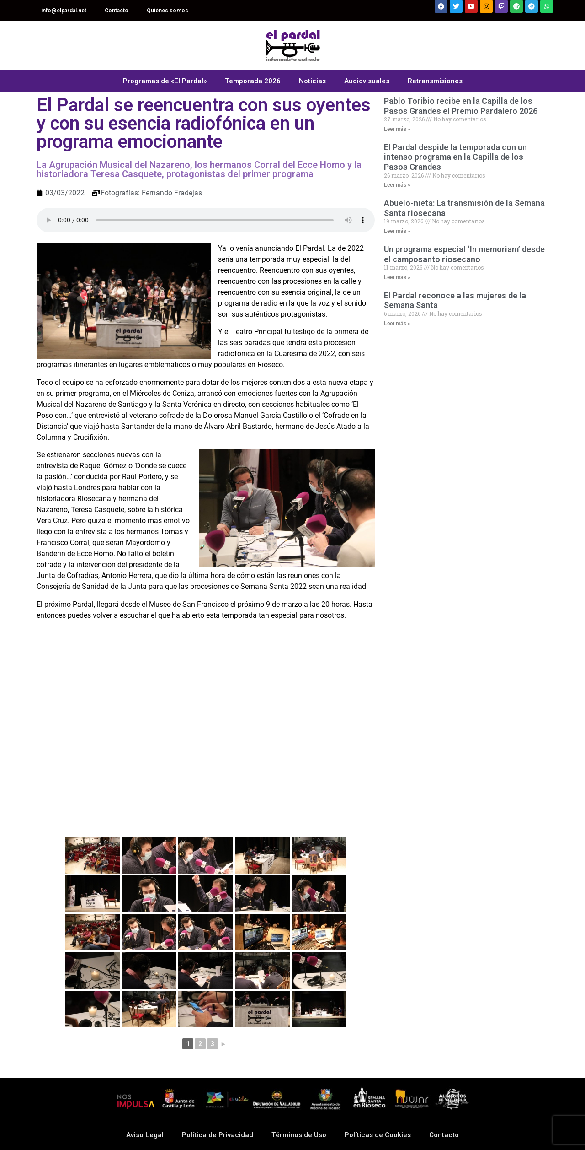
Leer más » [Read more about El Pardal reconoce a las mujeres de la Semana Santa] (397, 323)
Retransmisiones (435, 81)
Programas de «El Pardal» (165, 81)
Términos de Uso (298, 1135)
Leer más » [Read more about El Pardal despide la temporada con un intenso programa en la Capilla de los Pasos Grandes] (397, 185)
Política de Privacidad (217, 1135)
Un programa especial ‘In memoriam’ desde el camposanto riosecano (464, 254)
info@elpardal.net (63, 10)
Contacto (116, 10)
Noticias (312, 81)
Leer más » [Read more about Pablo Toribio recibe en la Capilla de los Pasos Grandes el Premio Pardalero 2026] (397, 129)
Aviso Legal (145, 1135)
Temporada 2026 (253, 81)
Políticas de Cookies (378, 1135)
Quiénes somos (167, 10)
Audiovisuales (366, 81)
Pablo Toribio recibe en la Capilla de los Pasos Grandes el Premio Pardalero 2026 (460, 106)
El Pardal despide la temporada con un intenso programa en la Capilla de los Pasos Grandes (455, 157)
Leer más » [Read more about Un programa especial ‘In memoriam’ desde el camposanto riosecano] (397, 277)
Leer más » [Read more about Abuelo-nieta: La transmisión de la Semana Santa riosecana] (397, 231)
